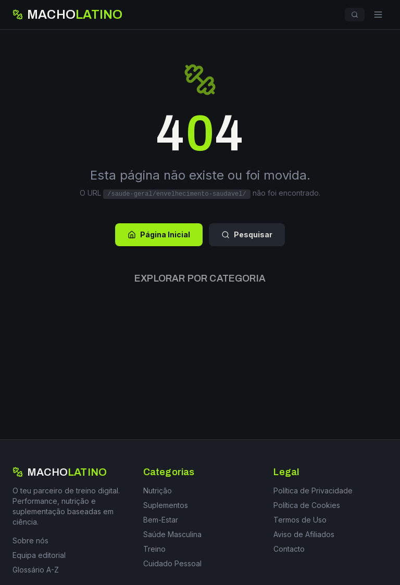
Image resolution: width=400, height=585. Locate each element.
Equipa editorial (39, 555)
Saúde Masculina (172, 534)
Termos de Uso (300, 519)
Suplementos (165, 505)
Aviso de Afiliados (303, 534)
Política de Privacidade (313, 490)
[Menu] (378, 14)
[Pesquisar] (355, 14)
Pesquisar (246, 234)
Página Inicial (159, 234)
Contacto (289, 548)
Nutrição (157, 490)
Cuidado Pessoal (172, 563)
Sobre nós (30, 540)
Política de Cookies (306, 505)
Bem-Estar (160, 519)
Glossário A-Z (35, 569)
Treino (154, 548)
